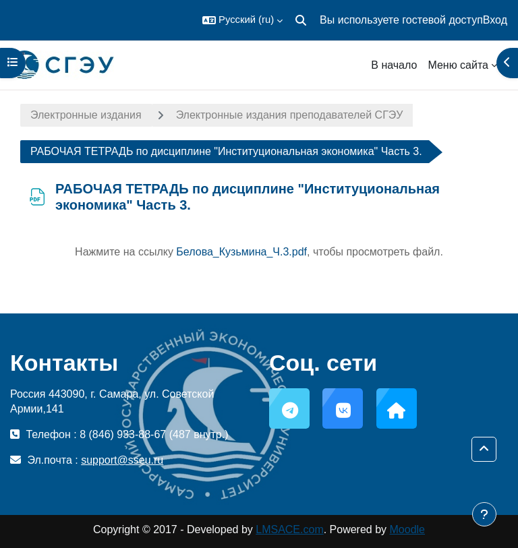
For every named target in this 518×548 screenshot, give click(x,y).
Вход (495, 20)
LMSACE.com (289, 529)
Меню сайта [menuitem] (458, 65)
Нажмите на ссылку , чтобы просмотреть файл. (259, 251)
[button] (242, 20)
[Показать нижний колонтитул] (484, 514)
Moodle (407, 529)
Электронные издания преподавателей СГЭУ (289, 115)
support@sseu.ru (122, 460)
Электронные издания (86, 115)
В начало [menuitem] (394, 65)
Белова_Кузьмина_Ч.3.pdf (241, 251)
